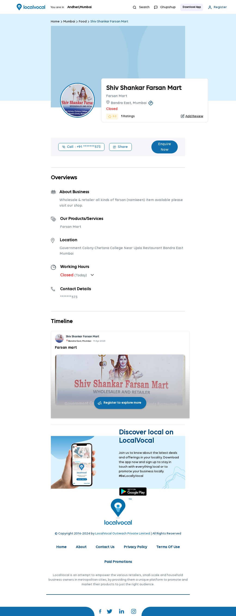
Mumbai (69, 21)
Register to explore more (122, 403)
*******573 (68, 297)
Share (120, 147)
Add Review (194, 116)
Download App (192, 7)
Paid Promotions (118, 562)
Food (83, 21)
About (81, 547)
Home (55, 21)
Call (81, 147)
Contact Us (105, 547)
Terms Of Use (168, 547)
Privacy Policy (135, 547)
